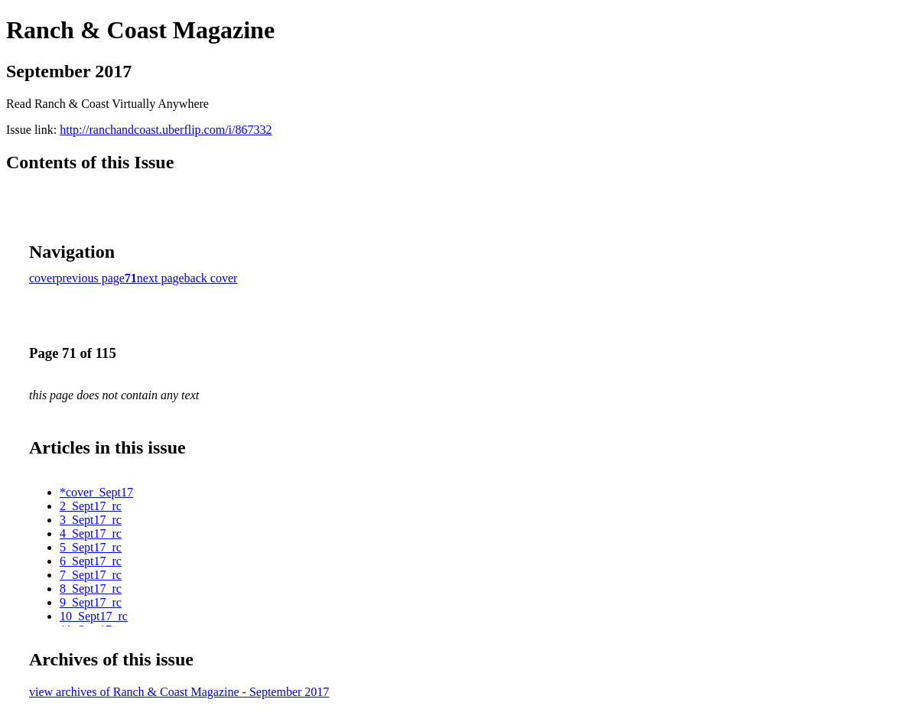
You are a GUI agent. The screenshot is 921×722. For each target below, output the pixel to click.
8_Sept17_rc (91, 588)
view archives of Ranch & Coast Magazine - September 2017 (179, 691)
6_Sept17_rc (91, 561)
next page (160, 278)
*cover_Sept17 (96, 492)
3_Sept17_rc (91, 519)
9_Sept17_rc (91, 602)
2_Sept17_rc (91, 505)
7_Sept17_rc (91, 574)
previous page (91, 278)
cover (43, 278)
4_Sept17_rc (91, 533)
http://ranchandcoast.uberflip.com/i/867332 (166, 129)
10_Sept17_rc (94, 616)
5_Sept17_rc (91, 547)
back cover (211, 278)
